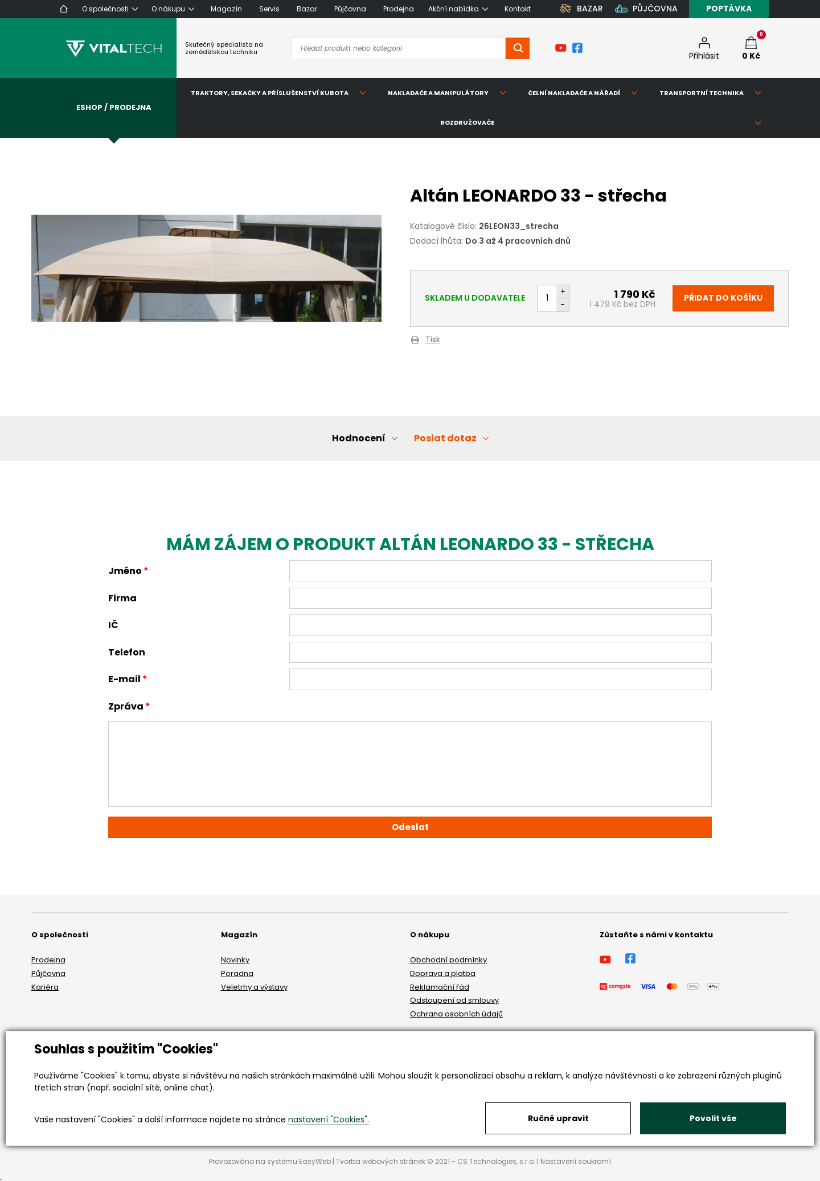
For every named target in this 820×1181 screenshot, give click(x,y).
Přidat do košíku (723, 298)
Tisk (432, 340)
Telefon (126, 652)
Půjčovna (48, 973)
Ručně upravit (558, 1118)
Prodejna (48, 959)
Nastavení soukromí (575, 1161)
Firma (122, 598)
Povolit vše (713, 1118)
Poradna (237, 973)
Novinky (235, 959)
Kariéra (45, 987)
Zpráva (126, 706)
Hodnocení (359, 438)
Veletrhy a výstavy (254, 987)
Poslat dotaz (445, 438)
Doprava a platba (442, 973)
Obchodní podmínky (448, 959)
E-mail (124, 679)
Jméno (125, 570)
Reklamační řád (439, 987)
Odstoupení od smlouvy (454, 1000)
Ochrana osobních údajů (456, 1013)
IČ (113, 624)
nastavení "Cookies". (328, 1119)
